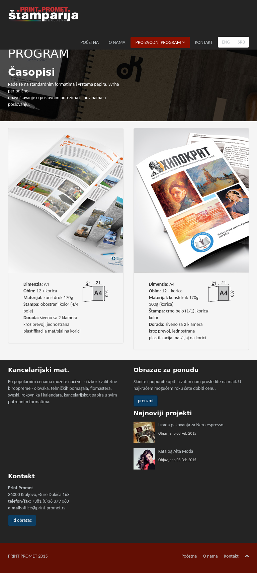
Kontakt (231, 556)
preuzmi (145, 401)
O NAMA (117, 42)
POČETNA (89, 42)
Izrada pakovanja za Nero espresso (190, 425)
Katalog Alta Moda (175, 451)
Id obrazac (22, 520)
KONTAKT (204, 42)
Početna (189, 556)
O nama (210, 556)
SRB (241, 42)
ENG (226, 42)
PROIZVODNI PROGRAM (160, 42)
